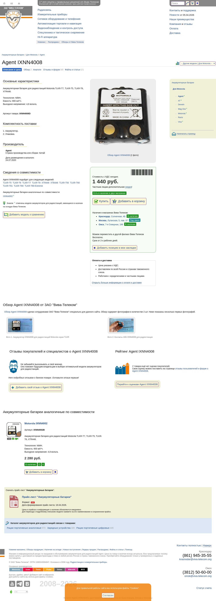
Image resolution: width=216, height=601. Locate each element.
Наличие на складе (53, 550)
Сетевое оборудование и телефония (59, 19)
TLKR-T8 (36, 183)
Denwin (181, 104)
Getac (59, 570)
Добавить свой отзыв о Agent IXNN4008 (36, 387)
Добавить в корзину (128, 201)
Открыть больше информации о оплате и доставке (117, 282)
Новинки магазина (17, 550)
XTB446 (54, 183)
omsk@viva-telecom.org (198, 576)
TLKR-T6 (17, 183)
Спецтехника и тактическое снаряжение (61, 32)
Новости (174, 14)
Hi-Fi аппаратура (47, 37)
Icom (28, 570)
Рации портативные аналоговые (24, 528)
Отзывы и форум (51, 69)
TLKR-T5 (7, 183)
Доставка (175, 33)
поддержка (189, 10)
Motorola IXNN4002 (35, 423)
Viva (180, 122)
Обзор (27, 69)
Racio (180, 117)
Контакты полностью (189, 545)
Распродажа (53, 42)
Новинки (41, 42)
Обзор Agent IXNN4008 (118, 155)
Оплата (174, 28)
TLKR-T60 (75, 183)
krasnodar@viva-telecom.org (195, 559)
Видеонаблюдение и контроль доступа (60, 28)
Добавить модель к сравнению (24, 215)
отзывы (188, 24)
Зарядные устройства (58, 528)
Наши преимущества (182, 19)
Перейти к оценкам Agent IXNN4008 (137, 384)
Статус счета (204, 588)
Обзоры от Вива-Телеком (73, 42)
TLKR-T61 (8, 186)
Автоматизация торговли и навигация (59, 23)
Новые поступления (72, 550)
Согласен (108, 595)
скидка (128, 187)
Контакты (175, 10)
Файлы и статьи (72, 69)
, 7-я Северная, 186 (111, 224)
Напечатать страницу (186, 134)
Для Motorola (32, 55)
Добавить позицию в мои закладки (114, 247)
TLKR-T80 (19, 186)
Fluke (48, 570)
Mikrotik (71, 570)
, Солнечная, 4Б (112, 216)
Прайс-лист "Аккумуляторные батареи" (47, 497)
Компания (175, 24)
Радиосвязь (44, 10)
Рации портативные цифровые (93, 528)
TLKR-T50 (64, 183)
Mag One (182, 109)
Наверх (207, 545)
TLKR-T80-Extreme (34, 186)
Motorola (181, 114)
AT (179, 101)
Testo (38, 570)
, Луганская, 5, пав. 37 (113, 220)
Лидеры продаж (89, 550)
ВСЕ (83, 570)
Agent (42, 55)
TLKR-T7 (26, 183)
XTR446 (45, 183)
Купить (101, 201)
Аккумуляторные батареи (13, 55)
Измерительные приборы (52, 14)
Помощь (128, 550)
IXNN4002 (8, 196)
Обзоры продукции (35, 550)
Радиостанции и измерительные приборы (88, 562)
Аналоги (37, 69)
